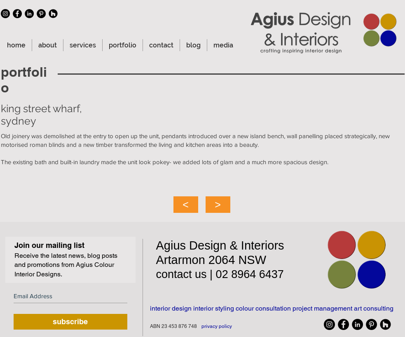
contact (175, 274)
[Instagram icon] (5, 13)
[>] (218, 204)
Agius (173, 245)
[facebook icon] (17, 13)
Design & (215, 245)
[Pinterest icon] (41, 13)
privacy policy (216, 326)
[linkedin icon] (29, 13)
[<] (185, 204)
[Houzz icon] (53, 13)
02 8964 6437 (250, 274)
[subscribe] (70, 322)
